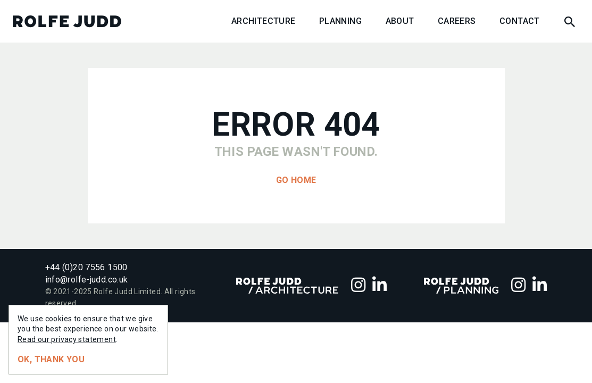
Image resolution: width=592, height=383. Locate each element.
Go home (296, 180)
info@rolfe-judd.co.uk (86, 279)
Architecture (263, 21)
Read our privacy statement (67, 339)
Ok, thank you (51, 359)
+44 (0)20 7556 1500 (86, 267)
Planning (340, 21)
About (400, 21)
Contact (519, 21)
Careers (457, 21)
